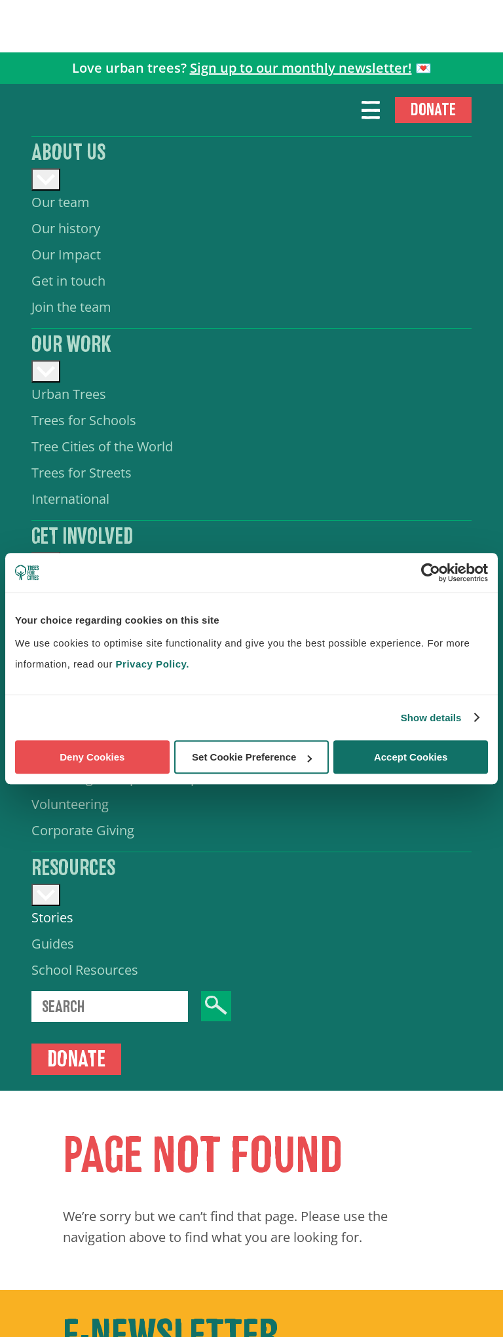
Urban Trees (68, 394)
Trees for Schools (83, 420)
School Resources (84, 970)
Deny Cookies (92, 757)
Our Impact (66, 254)
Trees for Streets (81, 472)
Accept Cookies (411, 757)
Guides (52, 943)
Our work (71, 344)
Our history (65, 228)
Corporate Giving (82, 830)
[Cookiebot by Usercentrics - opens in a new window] (430, 572)
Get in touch (68, 281)
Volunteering (70, 804)
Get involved (82, 536)
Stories (52, 917)
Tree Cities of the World (102, 446)
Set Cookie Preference (252, 757)
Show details (431, 717)
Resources (73, 868)
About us (68, 152)
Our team (60, 202)
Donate (433, 109)
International (70, 499)
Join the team (71, 307)
